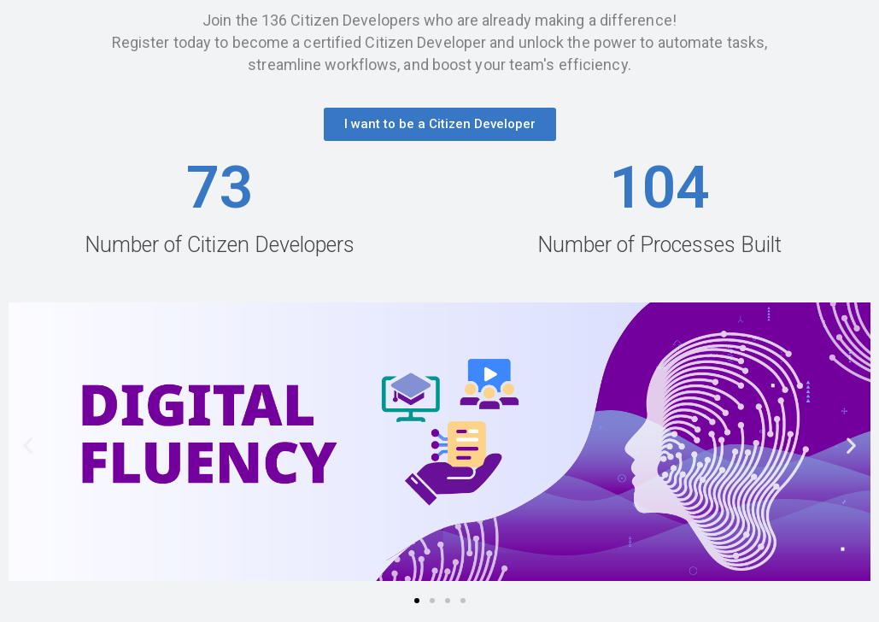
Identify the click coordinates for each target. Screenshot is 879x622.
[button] (440, 124)
